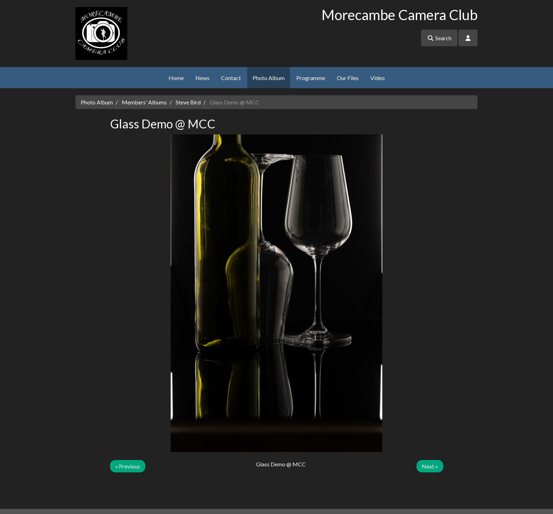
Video (377, 77)
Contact (231, 77)
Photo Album (269, 77)
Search (439, 38)
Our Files (348, 77)
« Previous (127, 466)
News (202, 77)
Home (176, 77)
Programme (310, 77)
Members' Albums (144, 102)
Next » (430, 466)
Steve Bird (188, 102)
